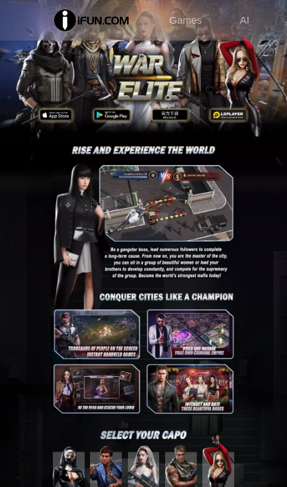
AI (244, 20)
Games (185, 20)
